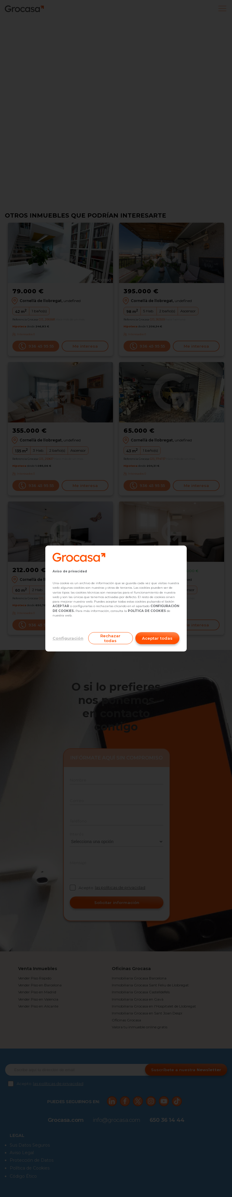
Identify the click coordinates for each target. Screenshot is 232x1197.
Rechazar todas (110, 638)
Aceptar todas (157, 638)
